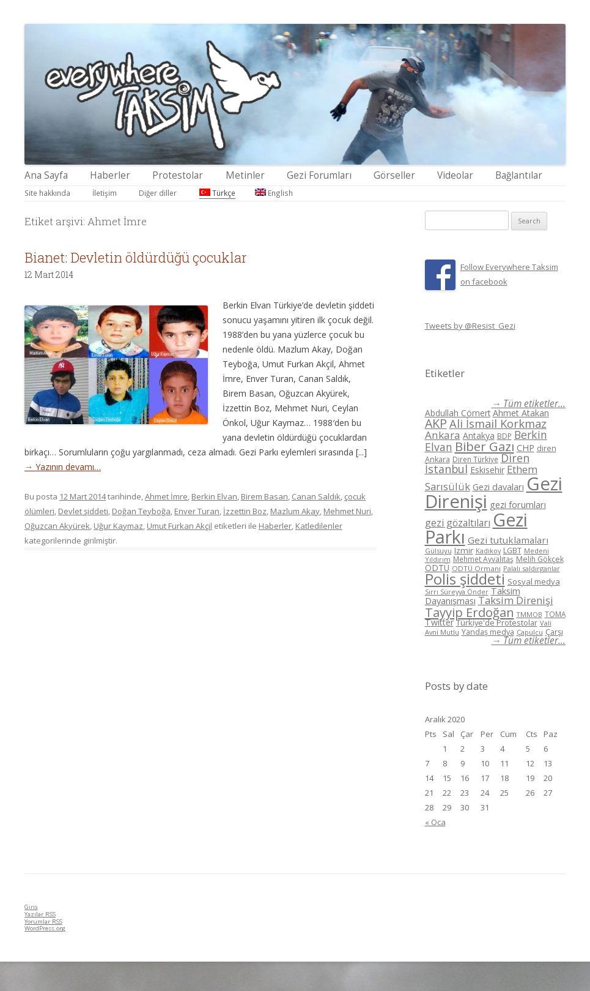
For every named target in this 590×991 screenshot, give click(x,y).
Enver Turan (196, 511)
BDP (504, 436)
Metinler (245, 175)
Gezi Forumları (319, 175)
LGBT (512, 550)
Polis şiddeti (465, 579)
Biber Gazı (484, 446)
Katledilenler (318, 525)
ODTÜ (437, 568)
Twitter (439, 622)
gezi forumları (518, 504)
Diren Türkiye (475, 459)
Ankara (442, 435)
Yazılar (40, 914)
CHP (525, 447)
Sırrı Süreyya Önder (457, 592)
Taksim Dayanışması (472, 596)
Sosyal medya (533, 581)
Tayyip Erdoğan (469, 612)
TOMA (555, 614)
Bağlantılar (518, 175)
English (274, 193)
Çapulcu (530, 632)
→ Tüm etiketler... (529, 403)
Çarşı (554, 631)
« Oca (435, 822)
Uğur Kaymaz (118, 525)
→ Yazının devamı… (62, 467)
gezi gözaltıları (457, 522)
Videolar (455, 175)
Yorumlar (43, 922)
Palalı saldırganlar (531, 568)
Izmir (463, 550)
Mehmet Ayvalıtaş (483, 559)
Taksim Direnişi (515, 600)
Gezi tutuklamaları (508, 540)
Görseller (394, 175)
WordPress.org (44, 928)
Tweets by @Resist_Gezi (470, 325)
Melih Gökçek (540, 559)
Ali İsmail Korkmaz (498, 423)
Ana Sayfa (46, 175)
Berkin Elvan (214, 496)
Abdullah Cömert (457, 413)
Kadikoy (488, 550)
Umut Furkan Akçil (179, 525)
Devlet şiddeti (83, 511)
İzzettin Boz (245, 511)
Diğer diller (158, 193)
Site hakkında (47, 193)
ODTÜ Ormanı (476, 568)
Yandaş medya (488, 632)
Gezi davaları (498, 487)
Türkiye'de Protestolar (496, 622)
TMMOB (529, 614)
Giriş (31, 907)
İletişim (104, 193)
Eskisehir (487, 470)
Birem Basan (264, 496)
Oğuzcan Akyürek (57, 525)
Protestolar (177, 175)
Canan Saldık (316, 496)
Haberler (110, 175)
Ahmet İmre (166, 496)
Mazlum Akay (295, 511)
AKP (436, 423)
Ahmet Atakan (521, 413)
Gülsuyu (438, 550)
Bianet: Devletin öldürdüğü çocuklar (135, 257)
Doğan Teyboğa (141, 511)
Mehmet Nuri (347, 511)
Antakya (479, 435)
